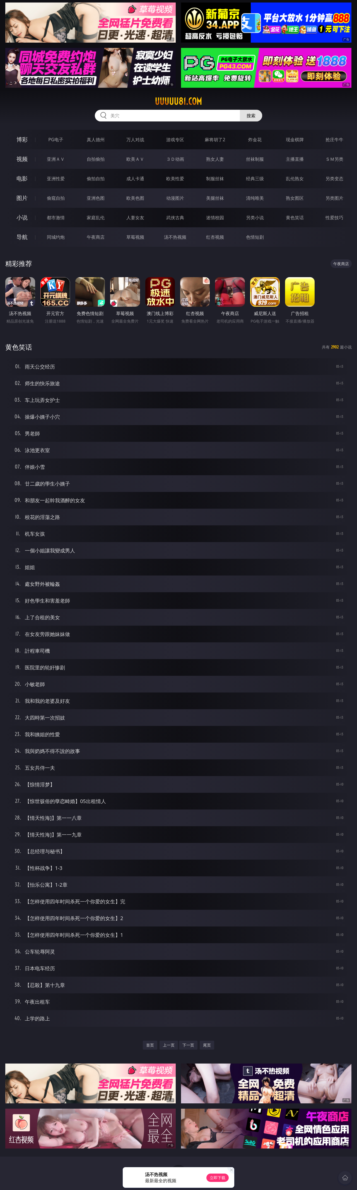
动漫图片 (175, 198)
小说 (22, 217)
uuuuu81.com (178, 101)
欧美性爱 (175, 178)
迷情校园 (215, 217)
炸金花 (255, 139)
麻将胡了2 (215, 139)
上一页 (169, 1045)
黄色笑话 (295, 217)
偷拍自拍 (96, 178)
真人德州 (96, 139)
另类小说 (255, 217)
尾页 (207, 1045)
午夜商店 (96, 237)
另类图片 (334, 198)
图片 (22, 198)
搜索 (251, 116)
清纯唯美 (255, 198)
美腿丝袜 (215, 198)
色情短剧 (255, 237)
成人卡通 (135, 178)
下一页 (188, 1045)
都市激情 (56, 217)
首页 (150, 1045)
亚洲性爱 (56, 178)
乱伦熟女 (295, 178)
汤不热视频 (175, 237)
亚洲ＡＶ (56, 159)
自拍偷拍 (96, 159)
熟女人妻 (215, 159)
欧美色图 (135, 198)
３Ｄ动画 (175, 159)
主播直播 (295, 159)
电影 (22, 178)
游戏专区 (175, 139)
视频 (22, 159)
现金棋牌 (295, 139)
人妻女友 (135, 217)
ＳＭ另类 (334, 159)
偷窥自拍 (56, 198)
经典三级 (255, 178)
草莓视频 (135, 237)
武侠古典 (175, 217)
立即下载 (217, 1177)
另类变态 (334, 178)
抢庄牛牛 (334, 139)
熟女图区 (295, 198)
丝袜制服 (255, 159)
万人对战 (135, 139)
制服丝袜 (215, 178)
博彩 (22, 139)
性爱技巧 (334, 217)
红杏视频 (215, 237)
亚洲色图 (96, 198)
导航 (22, 237)
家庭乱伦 (96, 217)
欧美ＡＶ (135, 159)
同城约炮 (56, 237)
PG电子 (55, 139)
